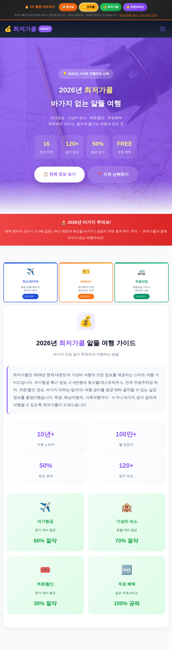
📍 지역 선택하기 (113, 174)
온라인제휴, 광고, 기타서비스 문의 (138, 15)
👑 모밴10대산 (135, 7)
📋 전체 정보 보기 (59, 174)
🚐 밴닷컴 (68, 7)
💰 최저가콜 (110, 7)
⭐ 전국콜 (89, 7)
